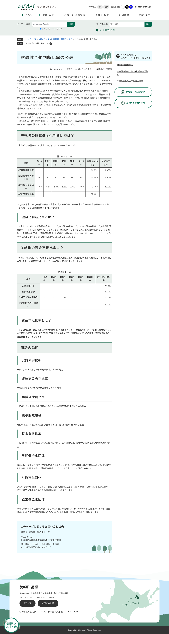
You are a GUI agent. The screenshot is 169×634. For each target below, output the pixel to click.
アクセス (27, 603)
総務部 (24, 532)
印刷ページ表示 (105, 69)
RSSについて (73, 612)
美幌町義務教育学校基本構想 (130, 81)
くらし (29, 15)
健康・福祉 (48, 15)
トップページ (31, 39)
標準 (100, 7)
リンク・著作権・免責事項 (52, 612)
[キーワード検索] (49, 24)
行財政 (64, 39)
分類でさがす (43, 39)
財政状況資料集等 (125, 65)
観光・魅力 (145, 15)
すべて (44, 29)
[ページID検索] (127, 24)
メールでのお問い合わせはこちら (36, 547)
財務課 (32, 532)
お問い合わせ (48, 603)
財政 (70, 39)
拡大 (106, 7)
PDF (60, 29)
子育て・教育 (102, 15)
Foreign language (143, 7)
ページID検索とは (105, 30)
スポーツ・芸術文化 (74, 15)
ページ (52, 29)
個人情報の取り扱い (28, 612)
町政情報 (124, 15)
